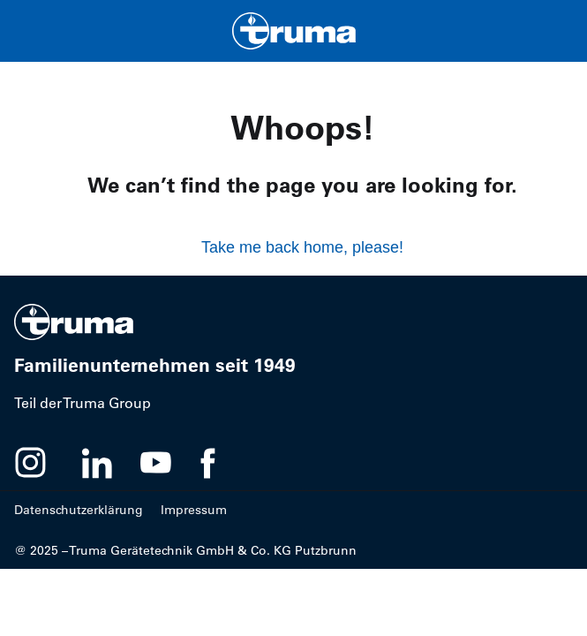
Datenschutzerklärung (78, 510)
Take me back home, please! (302, 247)
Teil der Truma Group (82, 403)
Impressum (194, 510)
